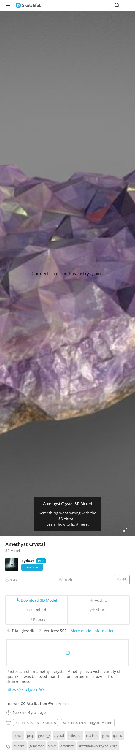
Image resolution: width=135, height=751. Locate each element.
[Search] (117, 5)
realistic (92, 735)
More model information (93, 630)
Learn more (59, 703)
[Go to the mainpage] (28, 5)
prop (30, 735)
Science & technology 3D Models (87, 722)
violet (52, 746)
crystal (59, 735)
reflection (75, 735)
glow (105, 735)
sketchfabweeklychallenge (98, 746)
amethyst (67, 746)
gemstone (36, 746)
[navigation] (7, 5)
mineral (19, 746)
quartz (118, 735)
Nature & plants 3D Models (35, 722)
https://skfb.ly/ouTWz (25, 689)
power (18, 735)
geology (44, 735)
